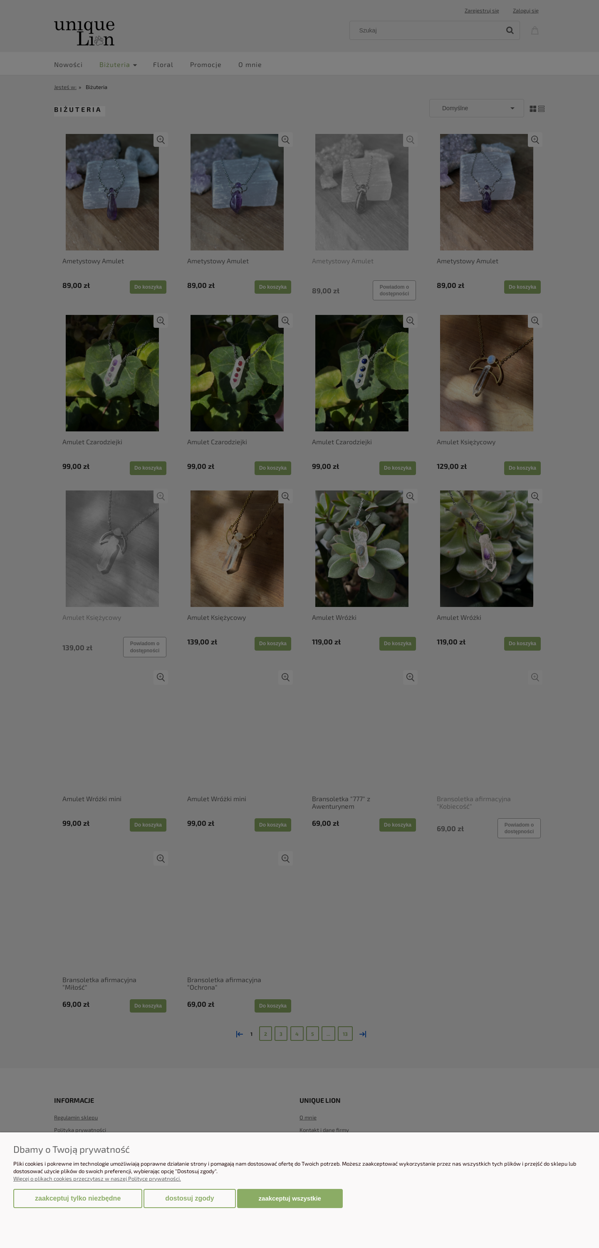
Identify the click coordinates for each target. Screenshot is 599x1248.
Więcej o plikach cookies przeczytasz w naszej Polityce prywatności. (97, 1178)
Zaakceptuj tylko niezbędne (78, 1198)
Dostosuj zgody (189, 1198)
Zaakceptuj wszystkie (290, 1198)
